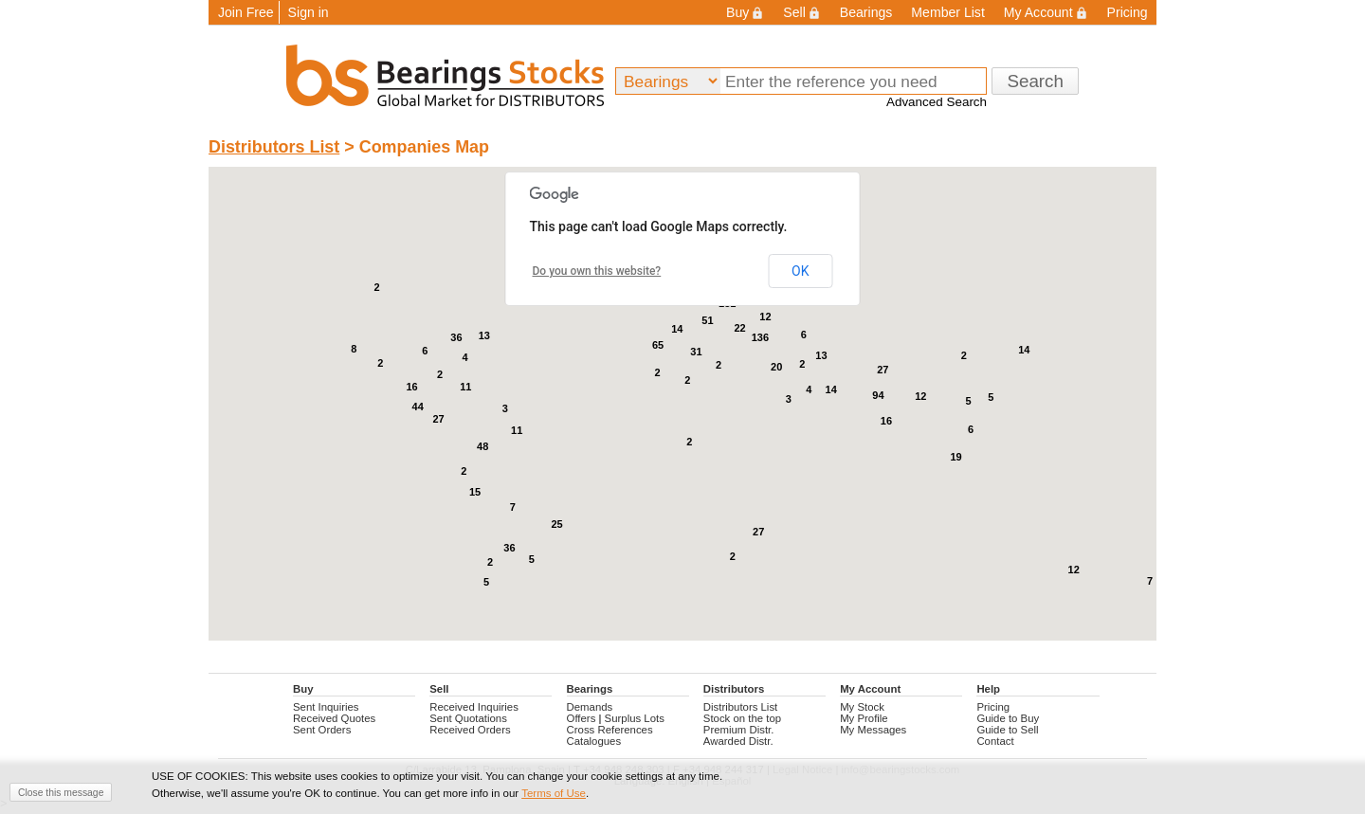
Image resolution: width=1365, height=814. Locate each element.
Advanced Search (936, 102)
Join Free (246, 12)
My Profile (864, 718)
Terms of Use (553, 793)
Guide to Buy (1007, 718)
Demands (590, 707)
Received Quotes (334, 718)
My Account (1046, 12)
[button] (535, 497)
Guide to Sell (1007, 729)
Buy (745, 12)
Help (988, 689)
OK (800, 271)
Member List (947, 12)
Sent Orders (322, 729)
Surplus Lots (634, 718)
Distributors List (274, 146)
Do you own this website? (597, 271)
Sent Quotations (468, 718)
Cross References (610, 729)
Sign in (308, 12)
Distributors (733, 689)
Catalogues (594, 741)
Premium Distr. (738, 729)
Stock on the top (742, 718)
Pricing (1127, 12)
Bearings (866, 12)
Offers (581, 718)
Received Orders (469, 729)
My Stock (862, 707)
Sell (801, 12)
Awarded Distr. (738, 741)
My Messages (873, 729)
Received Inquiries (474, 707)
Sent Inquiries (326, 707)
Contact (994, 741)
